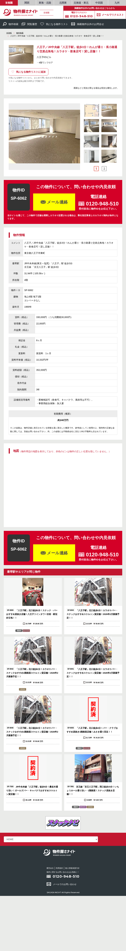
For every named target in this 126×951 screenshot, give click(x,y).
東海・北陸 (45, 2)
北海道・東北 (81, 2)
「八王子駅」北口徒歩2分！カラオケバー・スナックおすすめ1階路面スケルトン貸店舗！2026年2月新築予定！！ (32, 672)
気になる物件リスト (54, 24)
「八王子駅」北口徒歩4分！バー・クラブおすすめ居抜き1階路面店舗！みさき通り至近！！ (92, 729)
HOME (9, 33)
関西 (26, 2)
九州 (117, 2)
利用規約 (59, 868)
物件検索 (10, 24)
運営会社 (50, 868)
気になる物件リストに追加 (28, 71)
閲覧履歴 (29, 24)
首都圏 (9, 2)
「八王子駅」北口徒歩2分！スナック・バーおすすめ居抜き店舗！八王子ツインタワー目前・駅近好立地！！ (31, 613)
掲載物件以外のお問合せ (87, 24)
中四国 (99, 2)
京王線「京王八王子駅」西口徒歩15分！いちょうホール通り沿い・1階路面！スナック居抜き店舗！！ (93, 790)
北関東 (63, 2)
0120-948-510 (66, 876)
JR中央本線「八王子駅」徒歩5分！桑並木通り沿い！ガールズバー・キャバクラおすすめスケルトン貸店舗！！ (32, 790)
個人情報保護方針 (72, 868)
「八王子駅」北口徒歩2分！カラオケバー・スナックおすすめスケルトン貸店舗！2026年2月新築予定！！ (93, 613)
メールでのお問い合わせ (61, 884)
